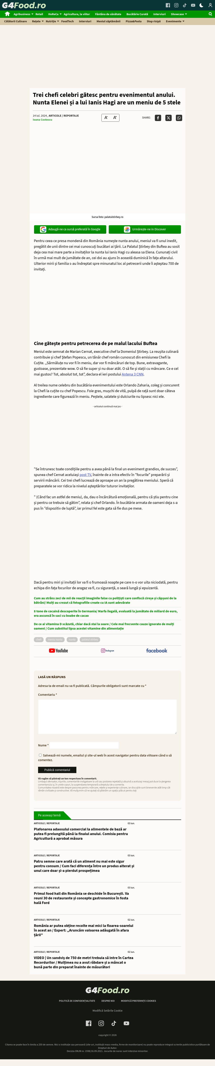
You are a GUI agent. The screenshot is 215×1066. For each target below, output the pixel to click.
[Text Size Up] (114, 117)
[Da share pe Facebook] (158, 118)
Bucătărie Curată (137, 14)
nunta (72, 640)
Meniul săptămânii (108, 21)
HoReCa (53, 14)
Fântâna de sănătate (108, 14)
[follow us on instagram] (107, 651)
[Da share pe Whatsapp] (179, 118)
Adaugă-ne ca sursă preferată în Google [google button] (70, 229)
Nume (43, 752)
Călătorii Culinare (15, 21)
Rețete (36, 21)
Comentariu (47, 694)
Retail (39, 14)
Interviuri (159, 14)
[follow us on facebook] (156, 651)
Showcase (177, 14)
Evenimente (173, 21)
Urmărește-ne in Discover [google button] (145, 229)
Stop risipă (154, 21)
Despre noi (108, 1007)
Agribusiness (22, 14)
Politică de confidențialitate (77, 1007)
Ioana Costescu (42, 120)
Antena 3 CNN (132, 374)
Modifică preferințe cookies (138, 1007)
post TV (85, 474)
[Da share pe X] (168, 118)
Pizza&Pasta (134, 21)
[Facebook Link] (168, 5)
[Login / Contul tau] (210, 5)
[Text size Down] (106, 117)
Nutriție (51, 21)
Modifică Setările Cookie (108, 1017)
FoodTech (67, 21)
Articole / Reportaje (64, 116)
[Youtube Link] (193, 5)
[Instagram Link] (176, 5)
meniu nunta (55, 640)
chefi (38, 640)
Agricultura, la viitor (77, 14)
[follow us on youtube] (58, 651)
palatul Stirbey (90, 640)
